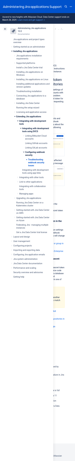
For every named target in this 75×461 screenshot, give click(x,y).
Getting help (18, 277)
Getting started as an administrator (29, 47)
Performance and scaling (24, 268)
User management (21, 241)
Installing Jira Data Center (28, 103)
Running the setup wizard (27, 107)
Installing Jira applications (25, 51)
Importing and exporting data (26, 250)
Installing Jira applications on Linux (32, 79)
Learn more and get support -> (31, 20)
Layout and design (21, 237)
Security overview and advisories (28, 272)
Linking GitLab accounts (36, 147)
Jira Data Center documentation (27, 263)
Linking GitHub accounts (36, 143)
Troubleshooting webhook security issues (36, 162)
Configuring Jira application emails (29, 254)
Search (65, 6)
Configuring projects (22, 245)
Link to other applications (30, 182)
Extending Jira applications (28, 116)
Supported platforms (25, 63)
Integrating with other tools (31, 177)
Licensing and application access (31, 112)
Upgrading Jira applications (28, 198)
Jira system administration (25, 259)
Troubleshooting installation (29, 91)
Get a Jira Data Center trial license (31, 232)
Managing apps (26, 194)
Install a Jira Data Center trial (29, 67)
